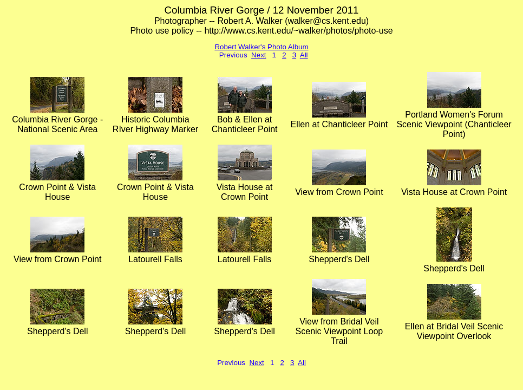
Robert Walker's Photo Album (261, 47)
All (304, 55)
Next (258, 55)
